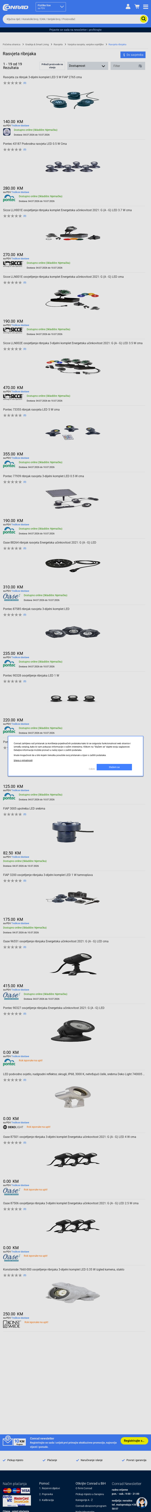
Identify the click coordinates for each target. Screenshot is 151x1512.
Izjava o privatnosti (23, 760)
